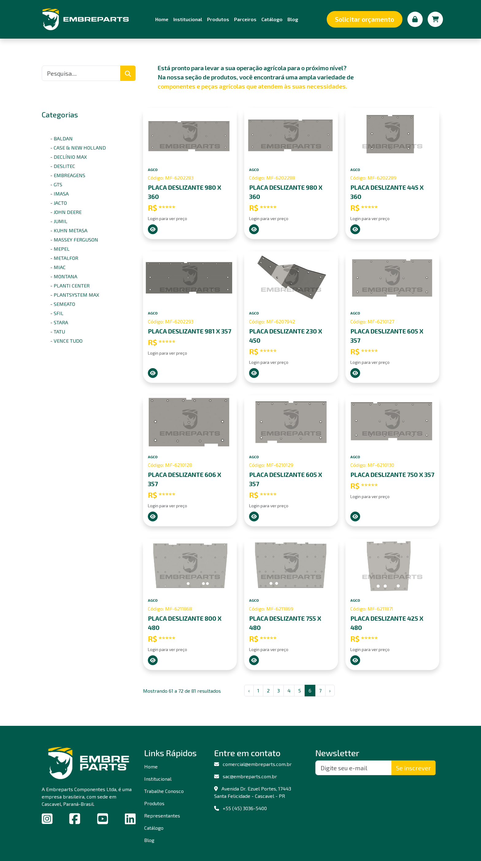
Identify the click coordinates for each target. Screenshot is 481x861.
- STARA (59, 322)
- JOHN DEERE (66, 212)
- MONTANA (63, 276)
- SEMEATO (62, 304)
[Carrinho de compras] (435, 19)
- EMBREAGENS (67, 175)
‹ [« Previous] (249, 690)
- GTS (56, 184)
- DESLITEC (62, 166)
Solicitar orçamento (364, 19)
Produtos (218, 19)
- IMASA (59, 193)
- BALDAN (61, 138)
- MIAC (58, 267)
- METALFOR (64, 258)
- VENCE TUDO (66, 341)
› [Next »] (330, 690)
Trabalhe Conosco (164, 791)
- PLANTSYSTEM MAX (74, 295)
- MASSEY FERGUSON (74, 239)
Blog (292, 19)
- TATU (57, 331)
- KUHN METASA (68, 230)
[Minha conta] (415, 19)
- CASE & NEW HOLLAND (78, 147)
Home (161, 19)
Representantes (162, 815)
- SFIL (56, 313)
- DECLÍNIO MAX (68, 157)
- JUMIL (58, 221)
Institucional (187, 19)
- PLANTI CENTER (70, 285)
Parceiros (245, 19)
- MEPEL (60, 249)
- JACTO (58, 203)
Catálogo (272, 19)
